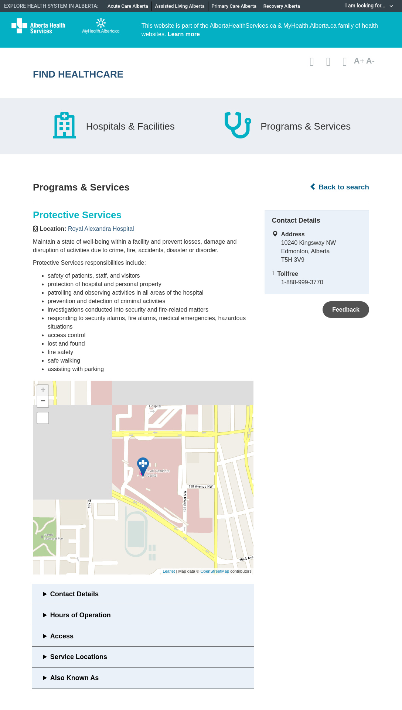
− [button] (43, 401)
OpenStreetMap (214, 571)
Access (62, 636)
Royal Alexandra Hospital (101, 229)
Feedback (346, 309)
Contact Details (74, 594)
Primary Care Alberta (234, 6)
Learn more (184, 34)
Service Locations (78, 657)
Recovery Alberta (281, 6)
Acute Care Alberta (128, 6)
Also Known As (74, 678)
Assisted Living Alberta (180, 6)
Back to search (339, 187)
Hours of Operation (80, 615)
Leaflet (169, 571)
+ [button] (43, 390)
